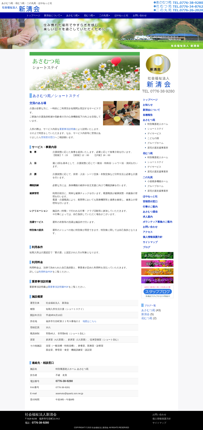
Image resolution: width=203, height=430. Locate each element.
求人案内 (148, 216)
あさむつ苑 (149, 120)
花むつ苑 (148, 153)
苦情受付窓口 (48, 137)
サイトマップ (150, 242)
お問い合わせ (140, 15)
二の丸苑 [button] (104, 15)
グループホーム (155, 143)
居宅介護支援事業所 (157, 147)
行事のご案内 (150, 206)
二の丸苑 (148, 177)
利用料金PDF (46, 271)
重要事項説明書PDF (58, 286)
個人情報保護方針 (152, 236)
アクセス (148, 231)
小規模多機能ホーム (157, 181)
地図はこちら (89, 321)
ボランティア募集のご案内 (157, 221)
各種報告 (148, 114)
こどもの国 (153, 138)
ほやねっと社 (121, 15)
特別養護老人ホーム (157, 124)
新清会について (151, 109)
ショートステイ (155, 129)
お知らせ (148, 104)
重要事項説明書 (67, 129)
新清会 (145, 314)
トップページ (33, 15)
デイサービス (154, 133)
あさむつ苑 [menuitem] (72, 15)
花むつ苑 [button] (89, 15)
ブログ (146, 247)
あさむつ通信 (150, 211)
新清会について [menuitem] (53, 15)
